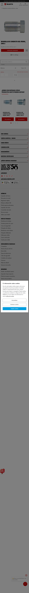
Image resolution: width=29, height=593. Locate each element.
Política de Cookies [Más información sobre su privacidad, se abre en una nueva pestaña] (10, 296)
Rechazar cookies (14, 304)
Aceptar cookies (14, 308)
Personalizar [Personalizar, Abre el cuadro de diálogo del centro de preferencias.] (14, 300)
